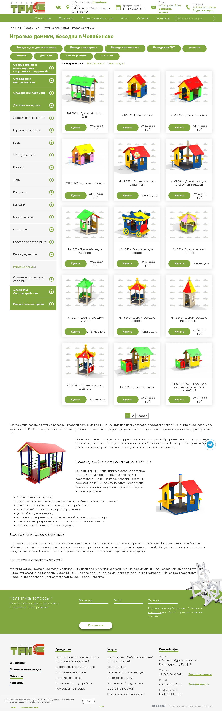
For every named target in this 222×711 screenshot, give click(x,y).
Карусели (20, 192)
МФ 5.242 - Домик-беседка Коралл (137, 319)
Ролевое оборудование (30, 242)
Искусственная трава (28, 304)
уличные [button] (194, 47)
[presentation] (106, 613)
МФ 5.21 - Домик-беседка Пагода (189, 251)
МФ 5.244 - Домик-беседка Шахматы (85, 387)
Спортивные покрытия (29, 93)
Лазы (16, 180)
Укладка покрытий (120, 677)
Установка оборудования (125, 683)
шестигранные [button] (76, 55)
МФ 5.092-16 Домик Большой (85, 183)
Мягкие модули (23, 217)
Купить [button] (75, 127)
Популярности (95, 63)
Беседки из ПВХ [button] (164, 47)
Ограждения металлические (24, 80)
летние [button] (21, 55)
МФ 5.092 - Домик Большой (188, 115)
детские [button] (46, 55)
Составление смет (120, 688)
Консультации (116, 666)
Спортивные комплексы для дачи (29, 279)
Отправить (95, 625)
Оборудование (24, 155)
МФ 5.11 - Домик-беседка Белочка (85, 251)
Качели (18, 167)
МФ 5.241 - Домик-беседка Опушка (85, 319)
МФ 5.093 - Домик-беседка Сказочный (137, 183)
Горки (17, 142)
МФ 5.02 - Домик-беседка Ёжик (85, 115)
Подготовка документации (125, 672)
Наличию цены (116, 63)
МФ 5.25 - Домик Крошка (137, 387)
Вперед (142, 416)
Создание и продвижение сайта (182, 706)
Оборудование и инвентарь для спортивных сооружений (30, 68)
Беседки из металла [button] (125, 47)
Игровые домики (24, 266)
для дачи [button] (107, 55)
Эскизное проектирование (126, 694)
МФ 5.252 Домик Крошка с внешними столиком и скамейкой (189, 387)
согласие (154, 612)
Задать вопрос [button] (203, 10)
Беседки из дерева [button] (83, 47)
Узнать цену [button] (149, 195)
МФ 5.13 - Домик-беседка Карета (137, 251)
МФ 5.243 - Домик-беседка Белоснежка (189, 319)
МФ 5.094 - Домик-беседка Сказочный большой (188, 183)
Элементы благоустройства (25, 291)
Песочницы (21, 229)
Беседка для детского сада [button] (36, 47)
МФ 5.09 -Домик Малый (137, 115)
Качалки (19, 204)
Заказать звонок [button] (165, 10)
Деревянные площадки (29, 117)
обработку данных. (41, 702)
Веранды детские (25, 254)
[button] (100, 2)
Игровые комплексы (26, 130)
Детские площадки (26, 105)
